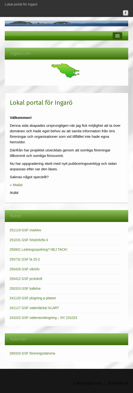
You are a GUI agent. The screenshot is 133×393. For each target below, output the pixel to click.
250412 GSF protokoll (26, 279)
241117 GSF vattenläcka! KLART (34, 308)
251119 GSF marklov (25, 230)
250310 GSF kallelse (25, 288)
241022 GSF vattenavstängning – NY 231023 (43, 318)
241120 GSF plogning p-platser (33, 298)
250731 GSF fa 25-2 (25, 259)
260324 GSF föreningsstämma (32, 353)
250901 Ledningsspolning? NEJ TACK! (38, 249)
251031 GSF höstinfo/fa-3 (29, 240)
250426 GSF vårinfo (24, 269)
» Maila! (16, 185)
